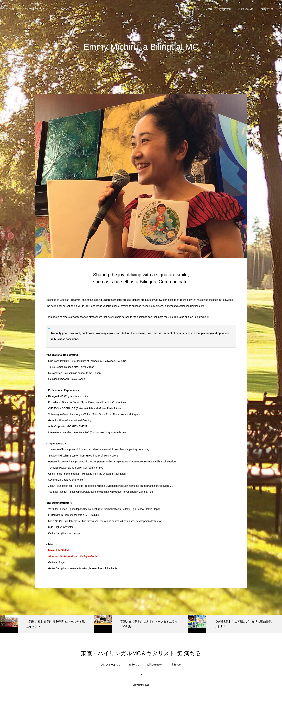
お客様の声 (266, 9)
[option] (47, 624)
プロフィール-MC (202, 9)
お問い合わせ (245, 9)
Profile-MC (225, 9)
